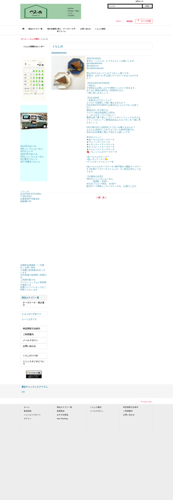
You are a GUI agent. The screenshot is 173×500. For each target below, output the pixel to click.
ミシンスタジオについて (33, 362)
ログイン (119, 21)
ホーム (26, 407)
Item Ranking (62, 419)
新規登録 (129, 21)
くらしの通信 (95, 407)
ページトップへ (146, 402)
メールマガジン (30, 340)
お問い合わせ (29, 346)
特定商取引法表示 (31, 328)
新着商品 (60, 411)
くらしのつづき (30, 355)
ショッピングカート (32, 415)
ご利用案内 (28, 334)
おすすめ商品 (62, 415)
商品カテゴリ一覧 (64, 407)
